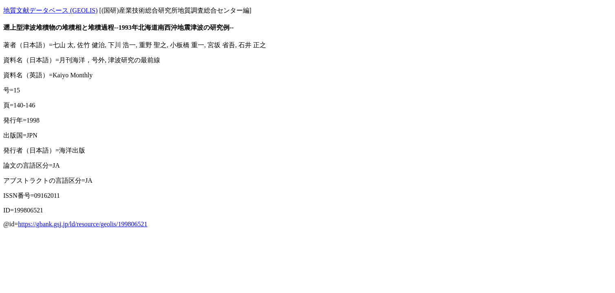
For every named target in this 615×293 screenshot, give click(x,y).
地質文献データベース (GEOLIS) (50, 10)
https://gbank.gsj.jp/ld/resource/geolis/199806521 (82, 224)
